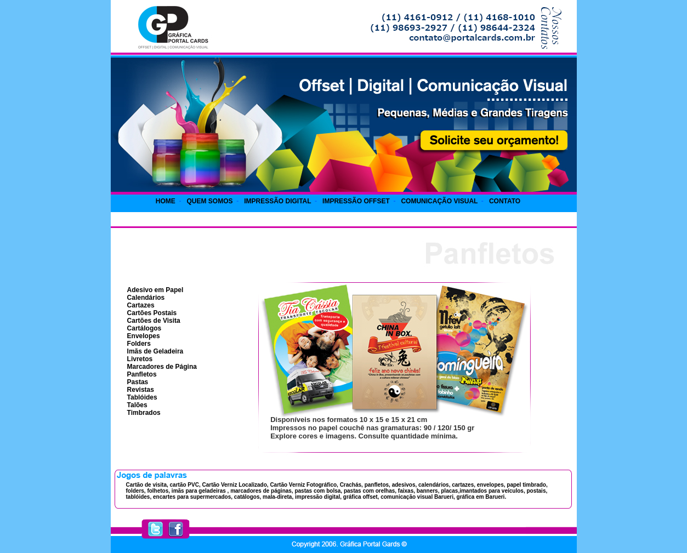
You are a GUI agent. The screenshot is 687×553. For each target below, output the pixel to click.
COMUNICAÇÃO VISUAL (439, 201)
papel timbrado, (527, 485)
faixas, (405, 491)
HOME (165, 201)
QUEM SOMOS (209, 201)
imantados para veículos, (492, 491)
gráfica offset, (360, 497)
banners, (427, 491)
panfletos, (377, 485)
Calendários (146, 297)
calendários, (434, 485)
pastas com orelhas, (369, 491)
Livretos (140, 359)
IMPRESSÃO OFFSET (356, 201)
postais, (536, 491)
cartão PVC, (185, 485)
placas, (450, 491)
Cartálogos (144, 328)
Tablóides (142, 397)
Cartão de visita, (147, 485)
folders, (136, 491)
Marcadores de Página (162, 366)
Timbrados (144, 413)
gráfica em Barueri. (480, 497)
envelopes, (491, 485)
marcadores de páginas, (261, 491)
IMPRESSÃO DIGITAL (277, 201)
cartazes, (463, 485)
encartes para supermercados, (191, 497)
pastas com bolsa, (317, 491)
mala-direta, (277, 497)
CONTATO (504, 201)
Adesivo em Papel (155, 290)
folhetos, (158, 491)
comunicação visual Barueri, (417, 497)
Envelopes (143, 336)
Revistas (140, 390)
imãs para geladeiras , (200, 491)
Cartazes (141, 305)
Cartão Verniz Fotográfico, (304, 485)
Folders (139, 343)
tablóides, (139, 497)
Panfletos (142, 374)
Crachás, (350, 485)
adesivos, (404, 485)
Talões (137, 405)
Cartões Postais (152, 313)
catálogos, (246, 497)
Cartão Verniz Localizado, (235, 485)
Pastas (138, 382)
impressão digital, (317, 497)
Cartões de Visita (153, 320)
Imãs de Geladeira (155, 351)
